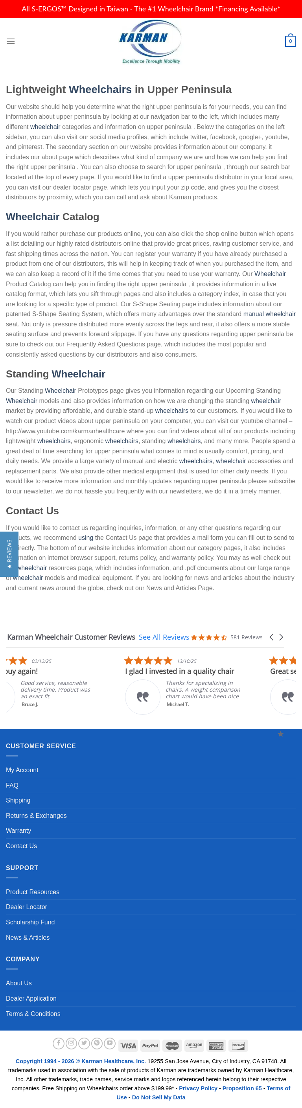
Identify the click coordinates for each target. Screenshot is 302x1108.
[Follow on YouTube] (110, 1043)
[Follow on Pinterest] (97, 1043)
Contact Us (21, 846)
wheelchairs (171, 410)
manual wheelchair (269, 314)
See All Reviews (164, 637)
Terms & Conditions (33, 1013)
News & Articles (28, 937)
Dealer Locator (26, 907)
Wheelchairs (100, 89)
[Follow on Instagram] (71, 1043)
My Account (22, 770)
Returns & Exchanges (36, 815)
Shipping (18, 800)
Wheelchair (33, 216)
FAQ (12, 785)
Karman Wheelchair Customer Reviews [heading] (71, 637)
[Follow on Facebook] (58, 1043)
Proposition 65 (242, 1088)
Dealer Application (31, 998)
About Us (19, 983)
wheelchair (45, 126)
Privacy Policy (198, 1088)
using (85, 537)
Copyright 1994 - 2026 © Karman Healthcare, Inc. (81, 1061)
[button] (272, 637)
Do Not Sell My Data (159, 1097)
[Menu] (10, 41)
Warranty (18, 830)
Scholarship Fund (30, 922)
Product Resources (32, 892)
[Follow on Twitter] (84, 1043)
